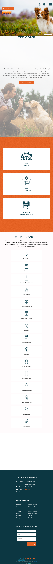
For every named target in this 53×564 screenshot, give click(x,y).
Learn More (26, 82)
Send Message (31, 544)
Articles (35, 561)
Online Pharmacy (8, 9)
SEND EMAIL (28, 489)
